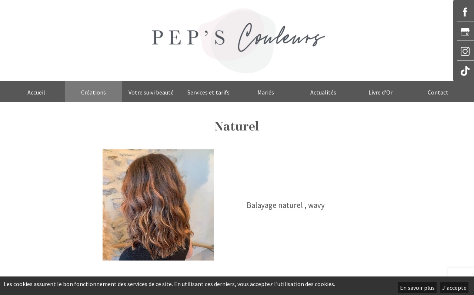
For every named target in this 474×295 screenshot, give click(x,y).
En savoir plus (417, 287)
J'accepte (454, 287)
